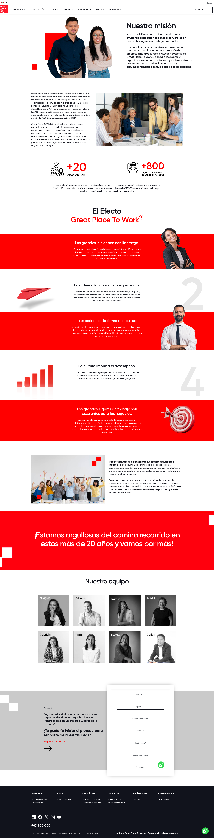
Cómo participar (64, 799)
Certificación (37, 802)
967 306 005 (41, 825)
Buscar (210, 3)
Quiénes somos (166, 793)
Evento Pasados (114, 799)
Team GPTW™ (164, 799)
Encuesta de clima (40, 799)
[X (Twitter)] (46, 817)
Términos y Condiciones (40, 833)
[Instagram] (52, 817)
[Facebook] (40, 817)
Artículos (136, 799)
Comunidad (114, 793)
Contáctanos (74, 833)
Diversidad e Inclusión (91, 802)
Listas (54, 9)
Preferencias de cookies (90, 833)
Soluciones (37, 793)
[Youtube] (58, 817)
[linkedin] (33, 817)
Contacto (201, 9)
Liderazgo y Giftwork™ (91, 799)
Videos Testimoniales (116, 802)
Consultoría (88, 793)
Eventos (100, 9)
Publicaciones (140, 793)
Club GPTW (68, 9)
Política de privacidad (59, 833)
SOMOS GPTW (84, 9)
